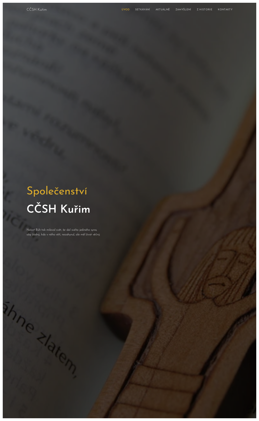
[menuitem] (122, 10)
